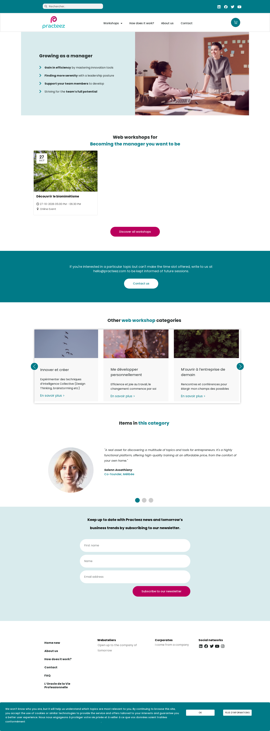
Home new (52, 643)
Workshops (112, 23)
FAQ (47, 675)
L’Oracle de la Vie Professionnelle (57, 685)
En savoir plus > (54, 395)
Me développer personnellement (127, 372)
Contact (186, 23)
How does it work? (141, 23)
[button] (137, 500)
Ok (200, 712)
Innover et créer (56, 369)
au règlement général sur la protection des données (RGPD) (63, 721)
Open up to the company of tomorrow (117, 647)
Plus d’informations (237, 712)
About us (167, 23)
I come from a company (172, 645)
